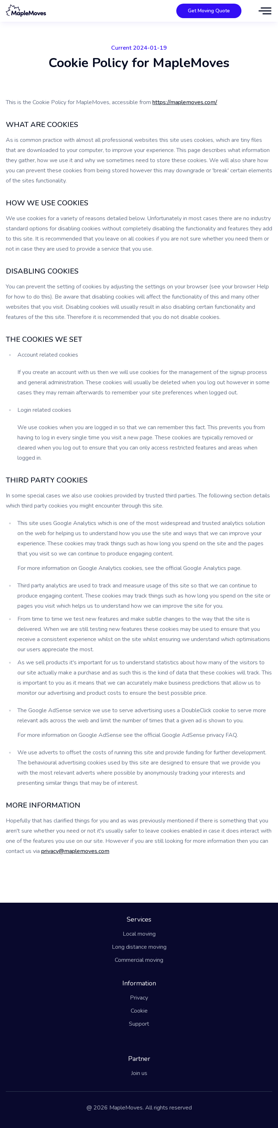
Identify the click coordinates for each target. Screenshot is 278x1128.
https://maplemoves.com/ (184, 102)
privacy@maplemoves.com (75, 851)
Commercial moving (139, 960)
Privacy (139, 998)
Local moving (139, 934)
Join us (139, 1073)
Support (139, 1024)
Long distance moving (139, 947)
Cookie (139, 1011)
